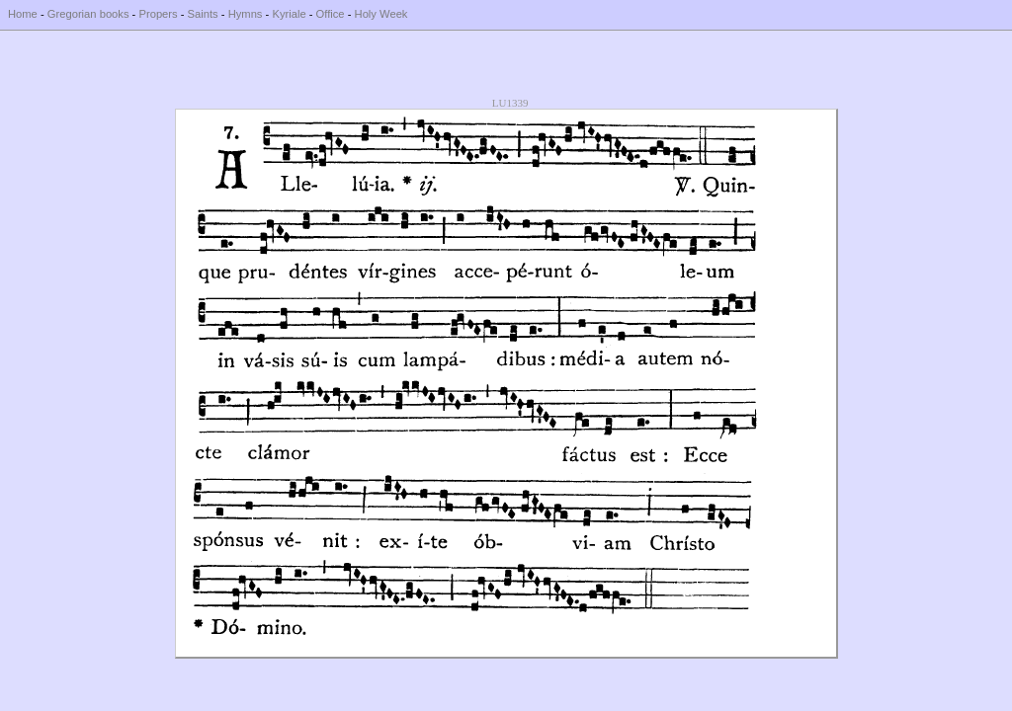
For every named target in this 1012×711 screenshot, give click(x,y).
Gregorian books (88, 14)
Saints (203, 14)
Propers (157, 14)
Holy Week (381, 14)
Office (330, 14)
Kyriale (288, 14)
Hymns (245, 14)
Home (23, 14)
